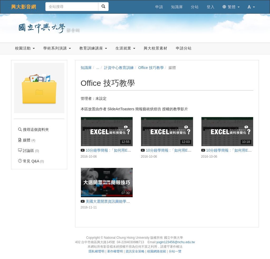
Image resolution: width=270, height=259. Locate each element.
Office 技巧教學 (151, 68)
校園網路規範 (156, 251)
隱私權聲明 (96, 251)
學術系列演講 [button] (57, 48)
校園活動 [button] (25, 48)
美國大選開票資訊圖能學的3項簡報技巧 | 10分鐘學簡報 (128, 201)
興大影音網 (23, 6)
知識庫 (86, 68)
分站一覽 (175, 251)
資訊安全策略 (135, 251)
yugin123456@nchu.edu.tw (175, 242)
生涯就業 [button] (125, 48)
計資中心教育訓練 (119, 68)
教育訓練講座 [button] (93, 48)
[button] (251, 6)
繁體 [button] (231, 7)
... (97, 68)
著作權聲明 (115, 251)
